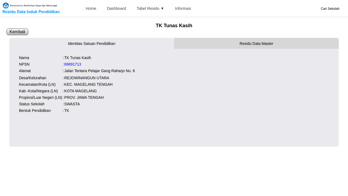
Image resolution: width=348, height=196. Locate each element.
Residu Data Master (256, 43)
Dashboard (116, 8)
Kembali (17, 31)
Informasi (183, 8)
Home (91, 8)
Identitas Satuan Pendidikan (91, 43)
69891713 (72, 64)
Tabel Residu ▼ (150, 8)
